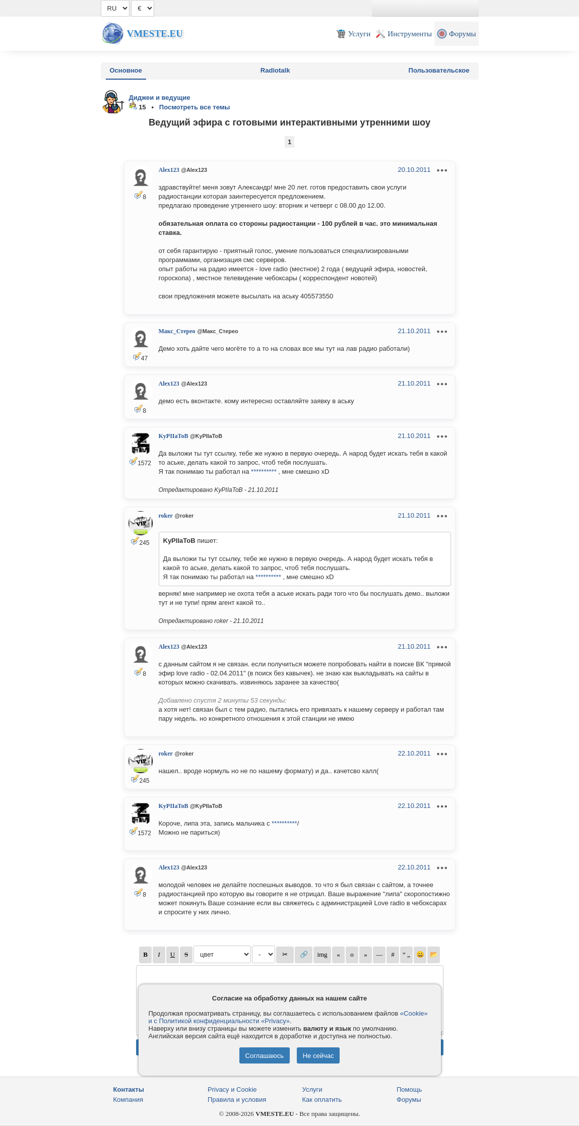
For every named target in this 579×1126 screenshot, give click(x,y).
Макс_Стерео (177, 331)
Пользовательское (439, 70)
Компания (128, 1099)
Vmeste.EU (155, 33)
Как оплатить (322, 1099)
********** (264, 471)
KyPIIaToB (173, 436)
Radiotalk (275, 70)
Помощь (409, 1089)
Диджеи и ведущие (159, 97)
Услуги (312, 1089)
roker (166, 515)
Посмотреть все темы (194, 107)
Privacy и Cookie (232, 1089)
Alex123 (169, 169)
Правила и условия (237, 1099)
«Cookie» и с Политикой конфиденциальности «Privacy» (288, 1017)
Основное (126, 70)
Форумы (409, 1099)
